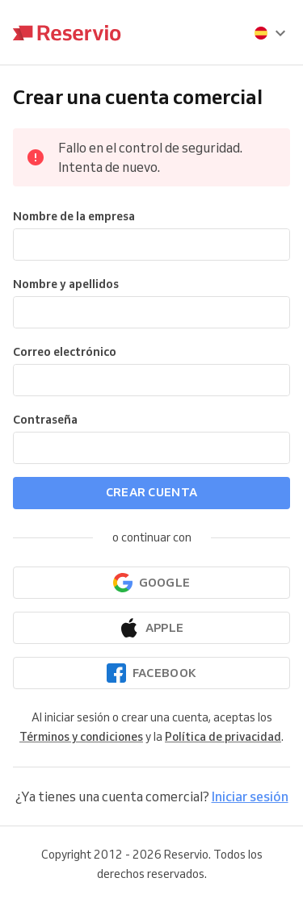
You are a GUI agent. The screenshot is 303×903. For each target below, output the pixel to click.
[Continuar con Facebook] (151, 673)
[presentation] (270, 33)
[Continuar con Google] (151, 582)
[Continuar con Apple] (151, 628)
